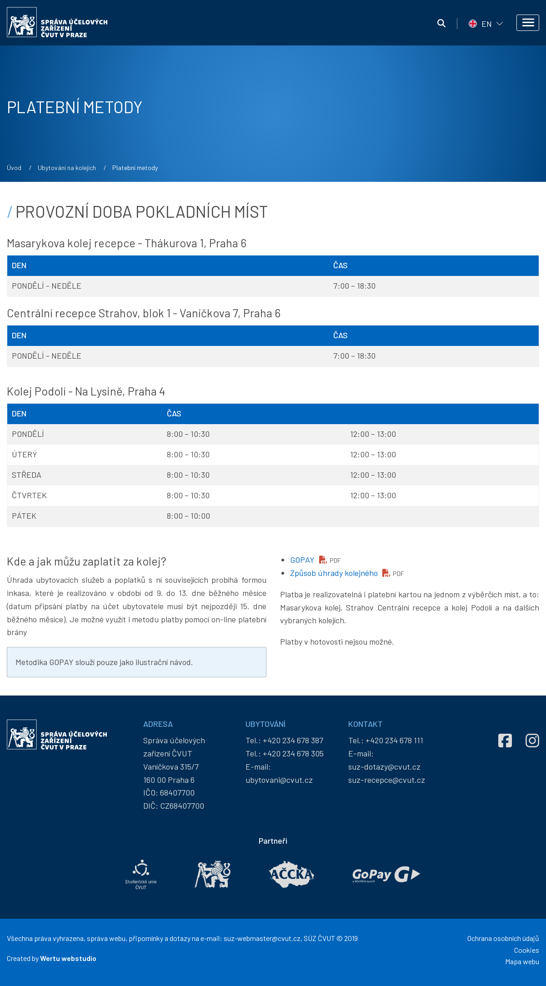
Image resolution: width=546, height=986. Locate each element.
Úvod (14, 167)
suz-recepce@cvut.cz (386, 780)
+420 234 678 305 (293, 753)
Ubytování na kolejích (67, 167)
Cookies (526, 950)
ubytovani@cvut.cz (279, 780)
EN (486, 24)
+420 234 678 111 (394, 740)
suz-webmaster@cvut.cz (262, 938)
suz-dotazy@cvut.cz (384, 766)
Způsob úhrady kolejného (334, 573)
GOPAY (302, 560)
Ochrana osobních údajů (503, 938)
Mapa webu (522, 961)
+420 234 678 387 (293, 740)
